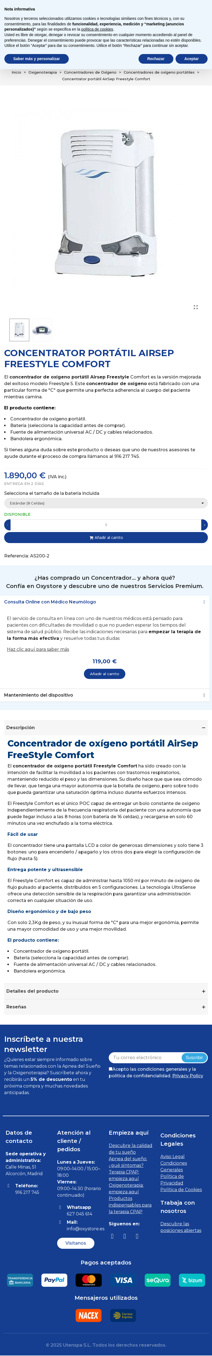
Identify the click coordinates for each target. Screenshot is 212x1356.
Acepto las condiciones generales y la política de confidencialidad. (156, 1072)
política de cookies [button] (97, 29)
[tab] (104, 602)
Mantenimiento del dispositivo (38, 695)
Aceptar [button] (191, 59)
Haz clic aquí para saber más (38, 649)
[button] (75, 1243)
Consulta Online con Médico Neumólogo (50, 602)
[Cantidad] (106, 524)
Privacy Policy (187, 1075)
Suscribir (194, 1057)
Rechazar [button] (156, 59)
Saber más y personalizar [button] (36, 59)
